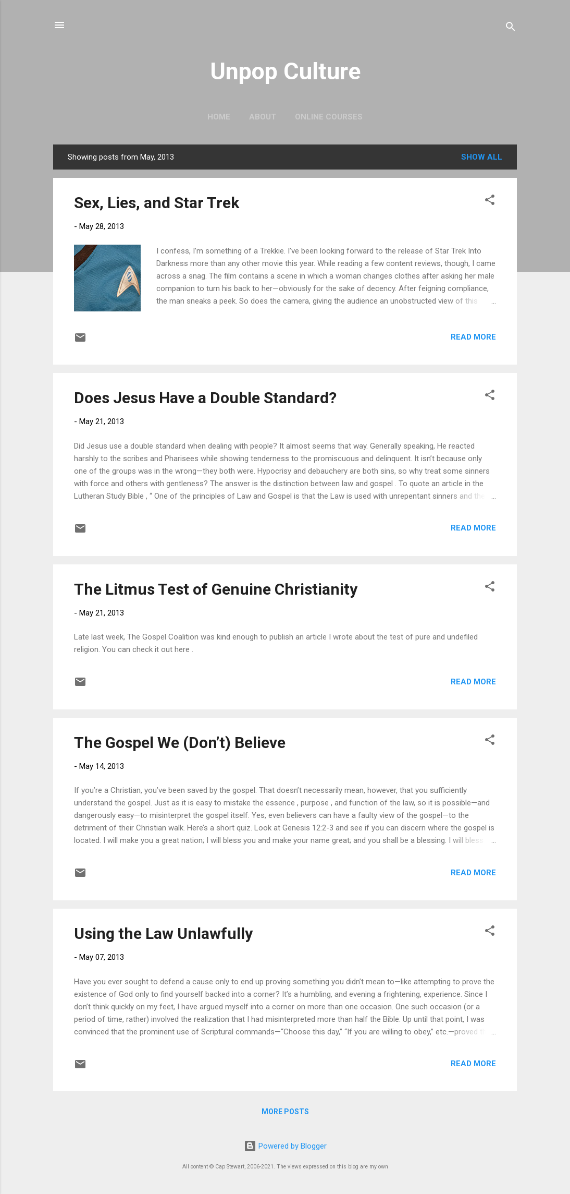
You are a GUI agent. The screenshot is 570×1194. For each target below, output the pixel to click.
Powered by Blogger (285, 1146)
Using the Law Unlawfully (163, 933)
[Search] (510, 28)
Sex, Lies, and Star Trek (156, 203)
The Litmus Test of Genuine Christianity (215, 589)
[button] (490, 202)
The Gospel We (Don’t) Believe (180, 742)
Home (218, 117)
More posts (285, 1111)
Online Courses (329, 117)
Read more (473, 337)
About (262, 117)
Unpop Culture (285, 71)
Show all (481, 157)
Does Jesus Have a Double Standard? (205, 398)
